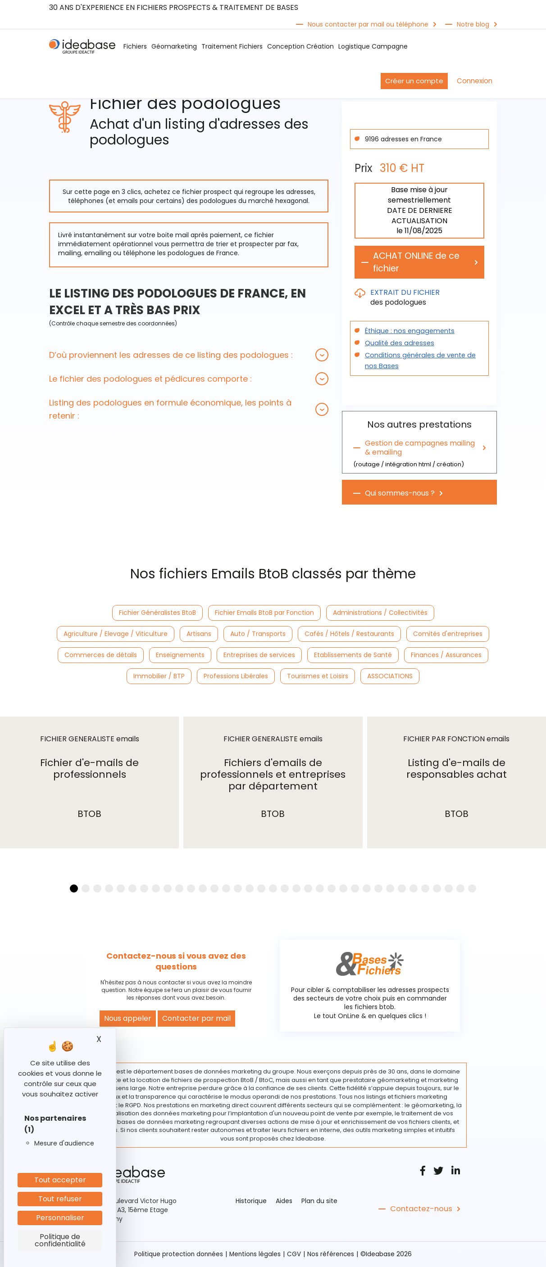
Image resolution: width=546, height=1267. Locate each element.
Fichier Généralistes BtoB (157, 613)
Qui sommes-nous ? (400, 493)
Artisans (199, 634)
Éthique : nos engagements (408, 331)
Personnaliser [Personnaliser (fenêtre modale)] (60, 1218)
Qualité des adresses (398, 343)
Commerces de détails (100, 655)
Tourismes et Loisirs (317, 676)
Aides (284, 1201)
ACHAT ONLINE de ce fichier (419, 262)
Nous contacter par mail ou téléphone (368, 24)
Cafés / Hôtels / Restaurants (349, 634)
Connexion (474, 81)
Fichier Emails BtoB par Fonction (264, 613)
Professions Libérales (236, 676)
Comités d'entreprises (447, 634)
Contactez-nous (420, 1209)
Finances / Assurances (446, 655)
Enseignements (180, 655)
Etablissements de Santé (353, 655)
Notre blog (473, 24)
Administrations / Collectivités (380, 613)
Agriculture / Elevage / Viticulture (116, 634)
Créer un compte (414, 81)
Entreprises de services (259, 655)
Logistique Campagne (373, 46)
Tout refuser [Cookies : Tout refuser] (60, 1199)
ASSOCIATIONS (390, 676)
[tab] (188, 354)
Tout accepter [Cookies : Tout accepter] (60, 1180)
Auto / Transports (258, 634)
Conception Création (300, 46)
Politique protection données (177, 1254)
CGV (295, 1254)
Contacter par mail (196, 1019)
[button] (188, 354)
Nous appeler (127, 1019)
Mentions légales (255, 1254)
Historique (251, 1201)
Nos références (332, 1254)
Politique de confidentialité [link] (60, 1240)
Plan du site (319, 1201)
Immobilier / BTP (159, 676)
